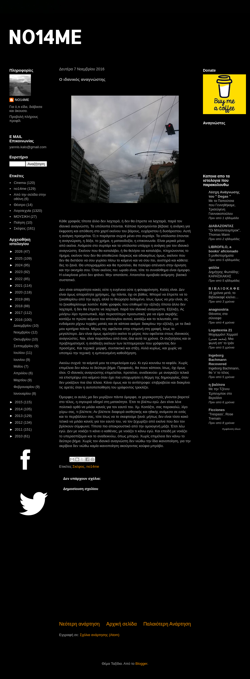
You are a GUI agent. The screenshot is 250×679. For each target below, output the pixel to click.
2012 (19, 422)
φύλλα (214, 268)
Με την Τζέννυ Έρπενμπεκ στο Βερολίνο (220, 393)
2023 (19, 272)
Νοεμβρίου (22, 332)
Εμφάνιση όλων (231, 428)
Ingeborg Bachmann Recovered (217, 359)
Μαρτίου (21, 380)
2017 (19, 313)
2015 (19, 402)
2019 (19, 299)
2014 (19, 409)
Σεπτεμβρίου (24, 346)
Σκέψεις (79, 466)
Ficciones (217, 410)
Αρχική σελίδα (121, 624)
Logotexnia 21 (220, 330)
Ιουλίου (20, 353)
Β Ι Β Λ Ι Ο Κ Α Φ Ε (224, 288)
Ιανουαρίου (23, 393)
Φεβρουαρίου (24, 387)
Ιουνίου (20, 360)
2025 (19, 258)
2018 (19, 306)
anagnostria (218, 309)
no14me (93, 466)
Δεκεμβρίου (23, 326)
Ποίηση (19, 222)
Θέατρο (19, 205)
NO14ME (44, 37)
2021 (19, 286)
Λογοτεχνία (22, 211)
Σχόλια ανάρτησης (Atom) (99, 635)
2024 (19, 265)
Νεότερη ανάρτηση (79, 624)
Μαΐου (19, 366)
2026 (19, 251)
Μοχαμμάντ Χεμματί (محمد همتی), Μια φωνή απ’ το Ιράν (223, 339)
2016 (19, 320)
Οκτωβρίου (23, 339)
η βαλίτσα (217, 385)
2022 (19, 279)
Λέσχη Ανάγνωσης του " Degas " (224, 194)
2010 (19, 436)
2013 (19, 416)
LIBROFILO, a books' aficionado (223, 249)
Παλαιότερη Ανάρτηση (167, 624)
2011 (19, 429)
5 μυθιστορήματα (221, 255)
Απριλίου (21, 373)
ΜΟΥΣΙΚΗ (22, 217)
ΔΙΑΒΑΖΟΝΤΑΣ (221, 226)
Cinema (20, 183)
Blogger (141, 664)
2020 (19, 292)
